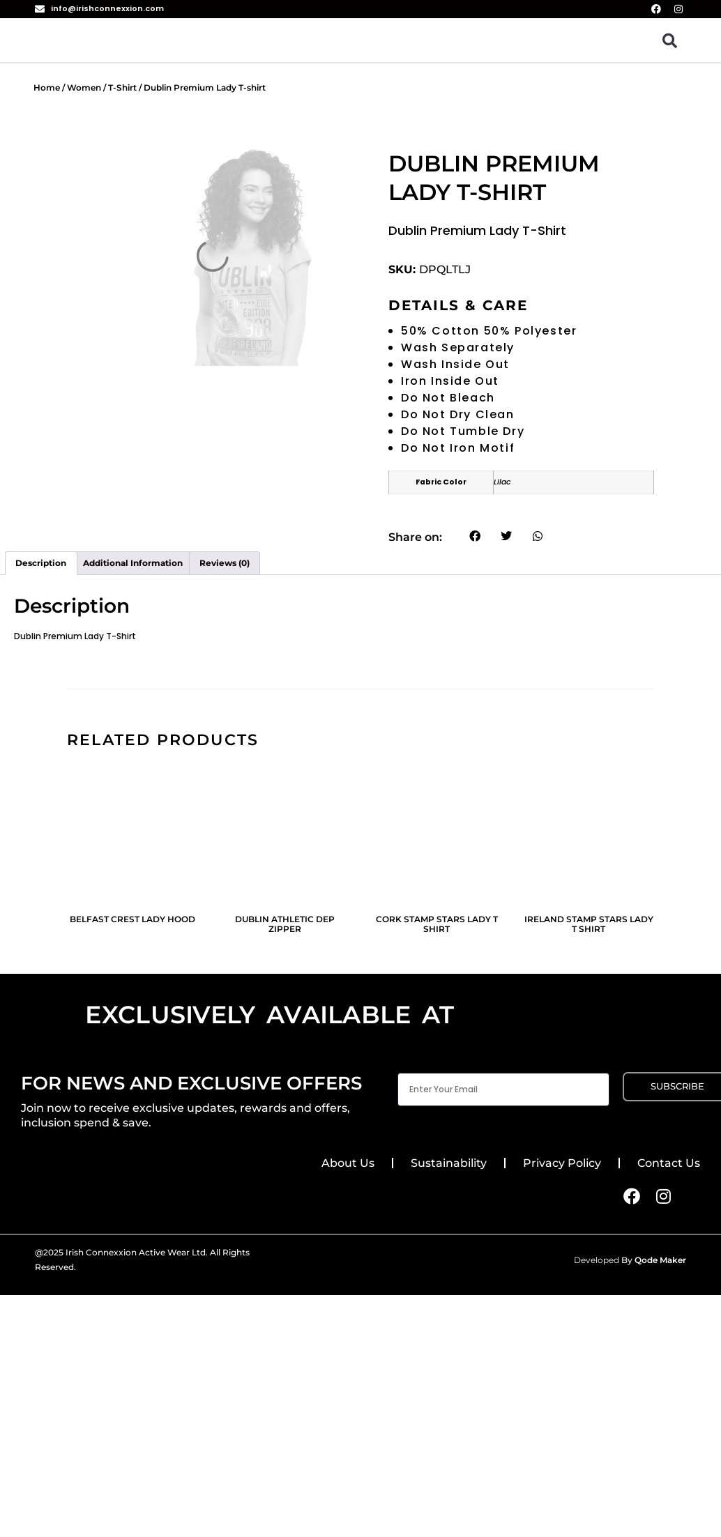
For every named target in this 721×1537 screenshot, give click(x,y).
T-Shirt (122, 87)
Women (84, 87)
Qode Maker (660, 1260)
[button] (670, 40)
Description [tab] (40, 563)
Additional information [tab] (133, 563)
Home (46, 87)
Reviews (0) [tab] (224, 563)
